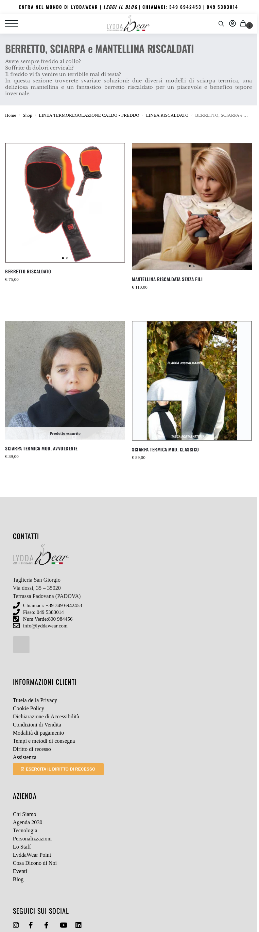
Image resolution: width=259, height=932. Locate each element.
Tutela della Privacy (35, 700)
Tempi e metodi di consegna (44, 741)
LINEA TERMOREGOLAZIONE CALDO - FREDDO (89, 115)
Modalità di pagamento (38, 733)
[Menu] (15, 24)
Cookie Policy (28, 708)
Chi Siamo (24, 814)
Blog (18, 879)
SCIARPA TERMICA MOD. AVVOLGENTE (41, 448)
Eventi (20, 871)
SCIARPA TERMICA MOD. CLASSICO (165, 449)
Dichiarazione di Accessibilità (46, 716)
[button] (244, 23)
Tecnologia (25, 830)
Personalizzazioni (32, 838)
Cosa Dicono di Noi (35, 863)
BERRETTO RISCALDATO (28, 271)
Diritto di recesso (32, 749)
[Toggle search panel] (221, 24)
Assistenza (24, 757)
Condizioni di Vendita (37, 724)
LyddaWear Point (32, 855)
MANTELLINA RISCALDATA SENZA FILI (167, 279)
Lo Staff (22, 847)
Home (10, 115)
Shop (27, 115)
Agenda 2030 (27, 822)
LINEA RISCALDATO (167, 115)
